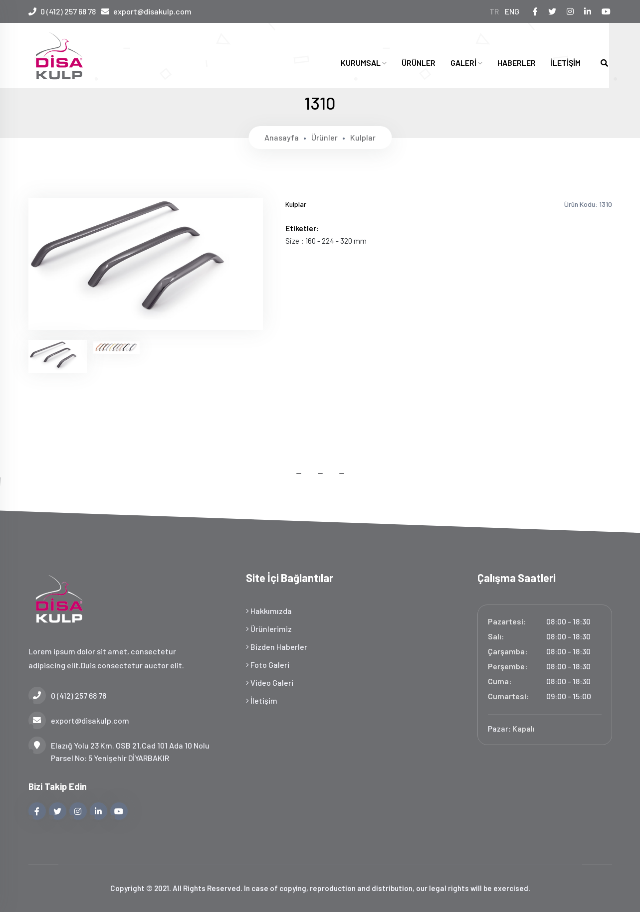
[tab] (57, 356)
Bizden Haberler (276, 646)
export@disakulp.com (155, 11)
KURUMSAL (364, 62)
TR (496, 11)
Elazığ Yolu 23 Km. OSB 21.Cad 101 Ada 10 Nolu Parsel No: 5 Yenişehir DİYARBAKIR (119, 750)
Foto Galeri (267, 664)
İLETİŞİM (566, 62)
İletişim (261, 700)
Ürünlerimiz (269, 628)
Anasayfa (281, 137)
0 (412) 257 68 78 (68, 11)
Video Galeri (269, 682)
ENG (514, 11)
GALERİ (466, 62)
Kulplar (363, 137)
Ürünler (324, 137)
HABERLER (516, 62)
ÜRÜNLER (418, 62)
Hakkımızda (269, 610)
